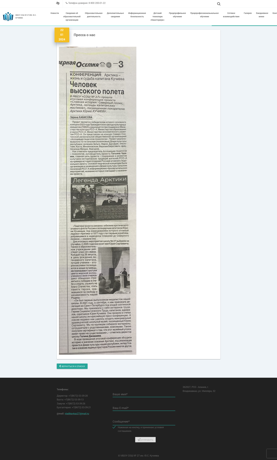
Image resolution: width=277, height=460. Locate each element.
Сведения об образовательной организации (71, 16)
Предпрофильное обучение (177, 15)
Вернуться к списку (72, 366)
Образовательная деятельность (93, 15)
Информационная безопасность (137, 15)
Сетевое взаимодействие (231, 15)
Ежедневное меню (262, 15)
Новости (55, 13)
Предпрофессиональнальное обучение (204, 15)
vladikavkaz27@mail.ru (77, 413)
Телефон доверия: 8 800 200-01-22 (87, 2)
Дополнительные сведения (115, 15)
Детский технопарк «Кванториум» (157, 16)
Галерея (248, 13)
